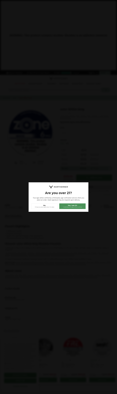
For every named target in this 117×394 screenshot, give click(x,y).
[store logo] (58, 186)
